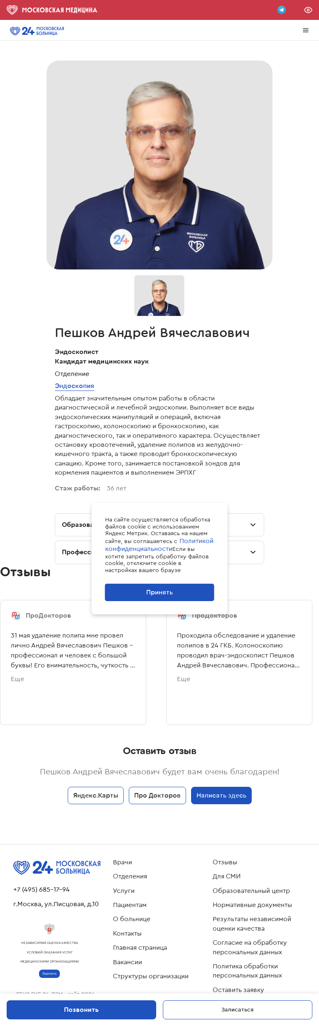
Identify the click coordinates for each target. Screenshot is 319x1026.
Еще (17, 679)
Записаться (237, 1009)
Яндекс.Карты (95, 795)
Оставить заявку (238, 989)
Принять (159, 592)
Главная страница (140, 947)
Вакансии (127, 962)
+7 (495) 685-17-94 (41, 889)
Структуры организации (151, 976)
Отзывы (225, 862)
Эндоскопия (74, 386)
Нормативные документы (252, 905)
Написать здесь (221, 795)
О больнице (131, 919)
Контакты (127, 933)
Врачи (122, 862)
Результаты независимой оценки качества (252, 923)
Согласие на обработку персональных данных (250, 947)
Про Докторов (157, 795)
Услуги (124, 890)
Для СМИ (226, 876)
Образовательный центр (251, 890)
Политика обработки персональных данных (247, 971)
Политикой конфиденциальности (159, 544)
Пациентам (130, 905)
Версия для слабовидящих (308, 10)
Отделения (130, 876)
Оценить (49, 973)
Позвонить (81, 1009)
